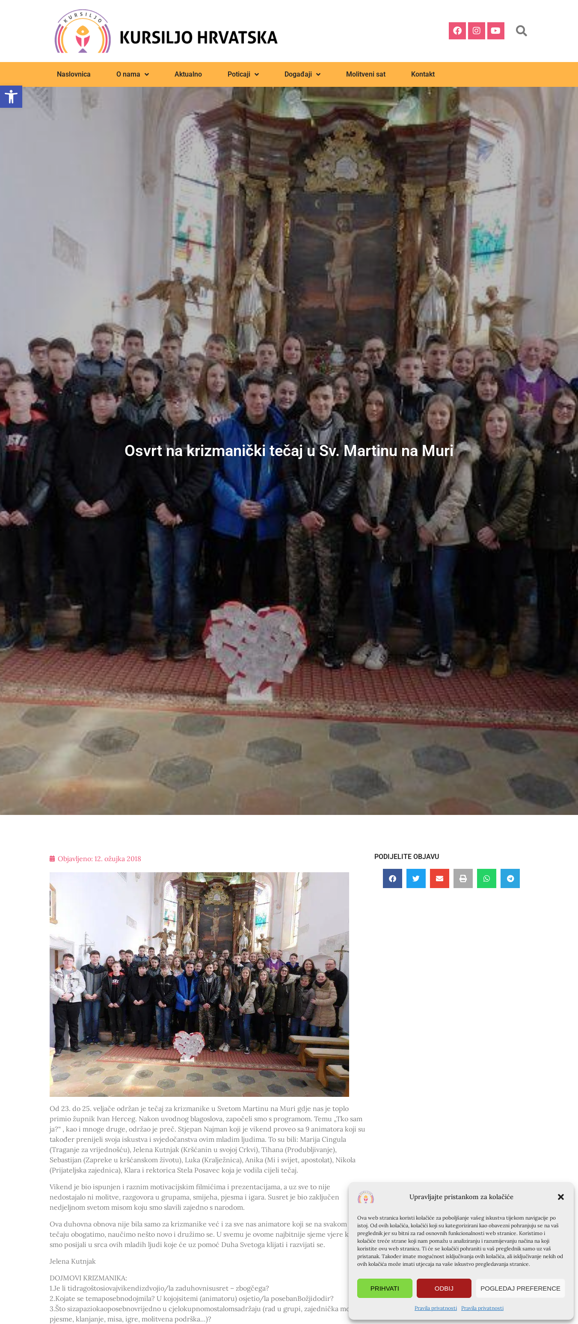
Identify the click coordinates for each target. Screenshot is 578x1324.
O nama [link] (132, 74)
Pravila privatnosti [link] (436, 1308)
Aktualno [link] (188, 74)
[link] (11, 97)
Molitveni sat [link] (365, 74)
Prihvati (385, 1288)
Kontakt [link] (423, 74)
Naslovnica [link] (74, 74)
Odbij (444, 1288)
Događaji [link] (302, 74)
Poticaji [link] (243, 74)
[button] (561, 1197)
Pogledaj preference (520, 1288)
